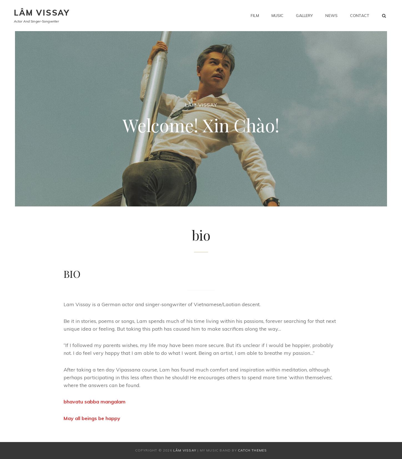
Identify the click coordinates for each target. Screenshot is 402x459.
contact (359, 15)
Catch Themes (252, 450)
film (255, 15)
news (331, 15)
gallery (304, 15)
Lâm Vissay (42, 13)
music (278, 15)
